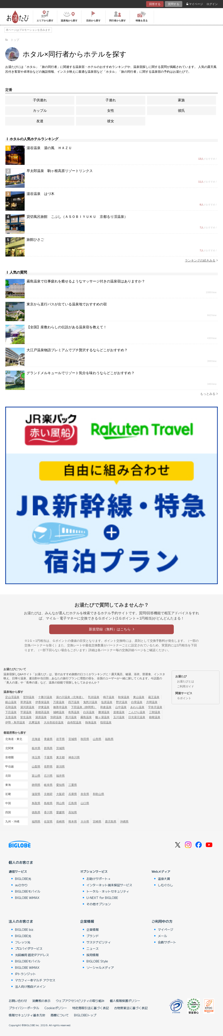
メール (162, 936)
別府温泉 (56, 717)
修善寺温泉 (60, 707)
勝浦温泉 (104, 712)
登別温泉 (28, 697)
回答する (154, 4)
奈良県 (85, 794)
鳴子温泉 (108, 697)
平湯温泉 (26, 712)
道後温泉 (119, 712)
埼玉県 (36, 757)
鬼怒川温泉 (90, 702)
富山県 (36, 775)
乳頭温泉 (93, 697)
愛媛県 (60, 812)
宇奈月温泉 (155, 707)
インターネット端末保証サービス (109, 885)
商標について (60, 1015)
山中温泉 (121, 707)
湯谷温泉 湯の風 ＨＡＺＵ (49, 148)
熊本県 (72, 821)
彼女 (110, 121)
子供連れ (40, 100)
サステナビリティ (98, 942)
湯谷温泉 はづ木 (40, 194)
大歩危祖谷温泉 (54, 722)
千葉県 (48, 757)
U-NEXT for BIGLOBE (102, 897)
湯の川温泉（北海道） (70, 697)
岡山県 (60, 803)
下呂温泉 (11, 712)
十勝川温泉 (45, 697)
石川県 (48, 775)
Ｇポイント (184, 698)
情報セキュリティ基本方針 (27, 1015)
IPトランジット (25, 974)
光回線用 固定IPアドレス (32, 955)
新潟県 (60, 766)
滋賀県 (36, 794)
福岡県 (36, 821)
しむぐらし (165, 885)
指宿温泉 (106, 722)
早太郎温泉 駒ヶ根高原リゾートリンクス (60, 171)
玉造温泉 (11, 717)
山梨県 (36, 766)
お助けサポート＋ (98, 878)
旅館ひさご (35, 239)
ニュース (92, 948)
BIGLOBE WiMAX (27, 897)
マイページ (194, 4)
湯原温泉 (41, 717)
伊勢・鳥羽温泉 (15, 722)
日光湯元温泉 (136, 717)
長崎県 (60, 821)
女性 (110, 110)
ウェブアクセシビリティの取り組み (80, 1000)
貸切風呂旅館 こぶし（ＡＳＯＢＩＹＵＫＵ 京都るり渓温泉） (77, 217)
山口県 (85, 803)
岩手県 (60, 739)
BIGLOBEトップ (85, 1015)
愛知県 (60, 784)
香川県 (48, 812)
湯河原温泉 (27, 707)
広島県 (72, 803)
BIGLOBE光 (23, 878)
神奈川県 (74, 757)
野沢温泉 (121, 702)
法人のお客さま (21, 921)
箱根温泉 (154, 717)
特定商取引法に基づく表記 (90, 1008)
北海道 (36, 739)
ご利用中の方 (162, 921)
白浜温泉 (89, 712)
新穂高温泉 (42, 712)
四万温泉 (73, 702)
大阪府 (60, 794)
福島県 (109, 739)
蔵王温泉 (153, 697)
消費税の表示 (41, 1000)
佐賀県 (48, 821)
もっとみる (209, 394)
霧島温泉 (86, 717)
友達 (39, 121)
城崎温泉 (58, 712)
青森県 (48, 739)
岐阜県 (48, 784)
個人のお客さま (21, 862)
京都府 (48, 794)
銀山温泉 (11, 702)
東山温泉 (138, 697)
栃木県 (36, 748)
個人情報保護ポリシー (125, 1000)
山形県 (97, 739)
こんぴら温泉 (136, 712)
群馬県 (48, 748)
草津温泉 (26, 702)
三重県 (72, 784)
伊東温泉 (43, 707)
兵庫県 (72, 794)
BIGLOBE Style (97, 961)
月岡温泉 (151, 702)
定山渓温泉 (12, 697)
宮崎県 (97, 821)
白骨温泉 (136, 702)
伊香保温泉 (42, 702)
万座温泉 (58, 702)
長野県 (48, 766)
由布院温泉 (74, 722)
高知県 (72, 812)
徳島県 (36, 812)
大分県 (85, 821)
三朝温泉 (154, 712)
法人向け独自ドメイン (30, 986)
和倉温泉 (106, 707)
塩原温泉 (106, 702)
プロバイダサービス (28, 948)
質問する (173, 4)
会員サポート (167, 942)
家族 (181, 100)
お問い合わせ (18, 1000)
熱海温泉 (90, 722)
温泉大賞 (164, 878)
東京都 (60, 757)
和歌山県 (98, 794)
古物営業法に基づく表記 (131, 1008)
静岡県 (36, 784)
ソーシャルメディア (100, 967)
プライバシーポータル (24, 1008)
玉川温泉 (119, 717)
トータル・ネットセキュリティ (107, 891)
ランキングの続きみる (201, 260)
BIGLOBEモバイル (27, 891)
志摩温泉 (34, 722)
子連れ (110, 100)
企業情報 (87, 921)
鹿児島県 (110, 821)
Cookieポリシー (55, 1008)
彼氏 (181, 110)
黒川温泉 (71, 717)
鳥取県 (36, 803)
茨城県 (60, 748)
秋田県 (85, 739)
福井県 (60, 775)
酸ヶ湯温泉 (102, 717)
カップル (40, 110)
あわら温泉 (137, 707)
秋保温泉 (123, 697)
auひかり (21, 885)
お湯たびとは (185, 681)
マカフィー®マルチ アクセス (35, 980)
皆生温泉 (26, 717)
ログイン (212, 4)
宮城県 (72, 739)
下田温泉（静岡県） (83, 707)
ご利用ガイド (185, 686)
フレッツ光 (22, 942)
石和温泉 (11, 707)
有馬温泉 (73, 712)
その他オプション (98, 904)
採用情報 (92, 955)
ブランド (92, 936)
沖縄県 (124, 821)
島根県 (48, 803)
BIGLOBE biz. (24, 929)
